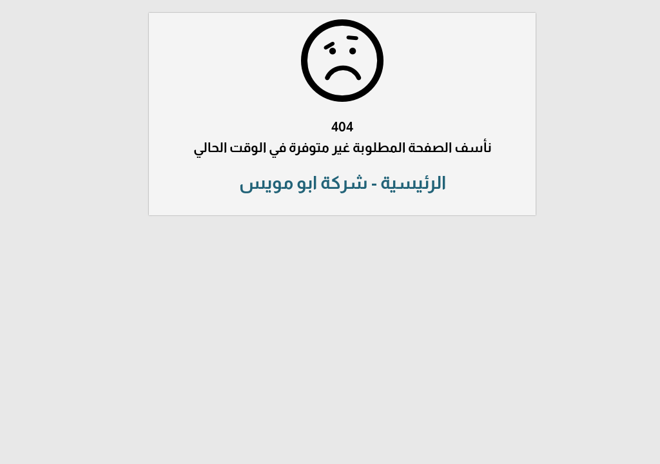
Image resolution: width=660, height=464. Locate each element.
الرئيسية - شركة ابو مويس (330, 183)
